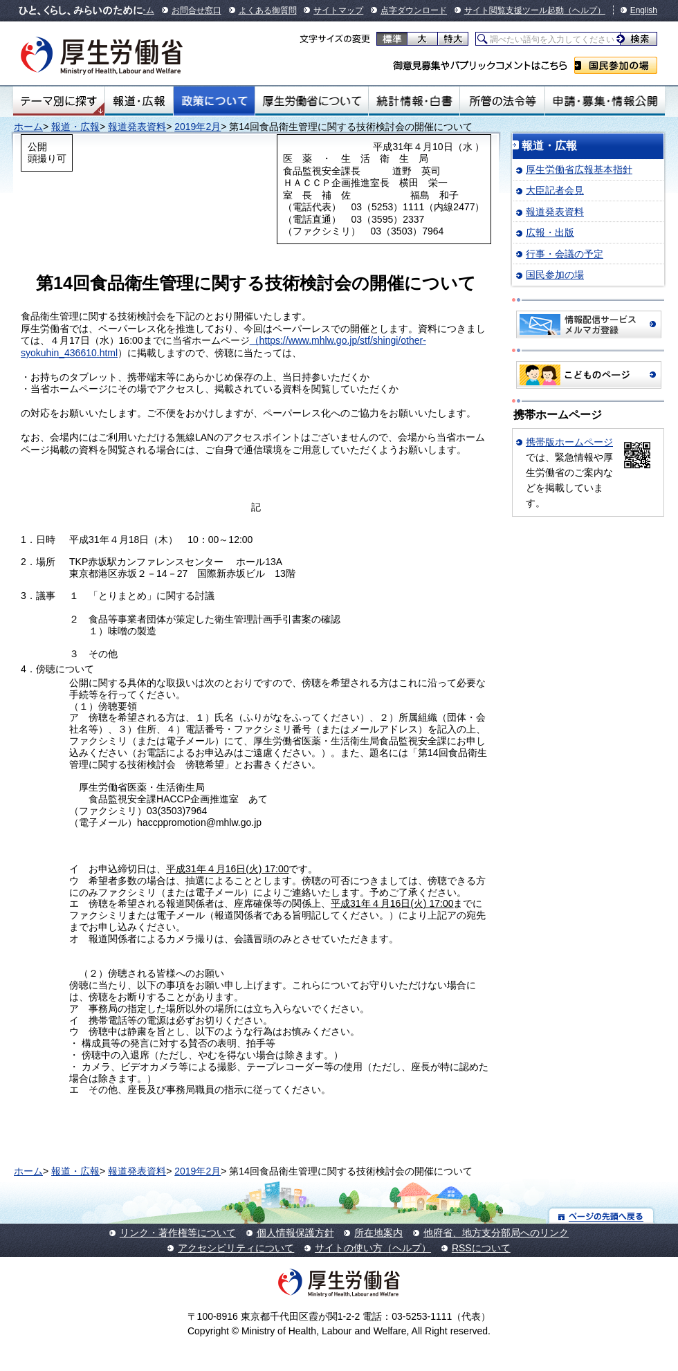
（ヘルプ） (584, 10)
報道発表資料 (137, 126)
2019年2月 (197, 126)
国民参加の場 (615, 65)
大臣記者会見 (555, 190)
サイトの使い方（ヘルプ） (373, 1247)
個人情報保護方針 (295, 1232)
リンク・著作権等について (178, 1232)
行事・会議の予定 (564, 253)
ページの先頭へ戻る (601, 1215)
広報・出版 (550, 232)
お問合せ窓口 (196, 10)
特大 (453, 39)
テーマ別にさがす (59, 101)
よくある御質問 (268, 10)
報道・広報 (139, 101)
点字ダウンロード (414, 10)
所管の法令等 (502, 101)
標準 (392, 39)
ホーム (28, 126)
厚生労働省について (312, 101)
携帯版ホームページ (569, 442)
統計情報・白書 (414, 101)
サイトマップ (338, 10)
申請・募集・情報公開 (605, 101)
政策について (214, 101)
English (643, 10)
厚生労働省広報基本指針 (579, 169)
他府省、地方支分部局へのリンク (496, 1232)
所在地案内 (378, 1232)
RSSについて (481, 1247)
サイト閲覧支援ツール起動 (514, 10)
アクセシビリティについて (236, 1247)
